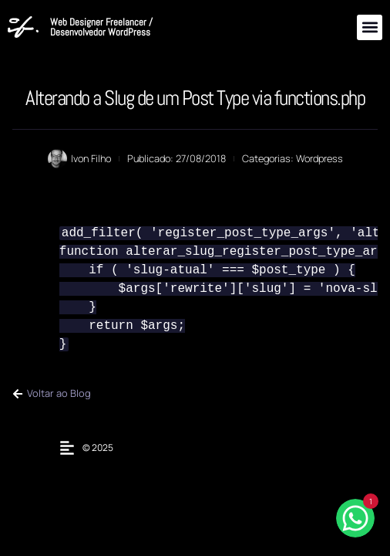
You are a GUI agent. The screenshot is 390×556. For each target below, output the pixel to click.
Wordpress (319, 158)
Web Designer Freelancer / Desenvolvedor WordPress (101, 27)
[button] (369, 27)
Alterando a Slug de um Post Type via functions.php (195, 97)
